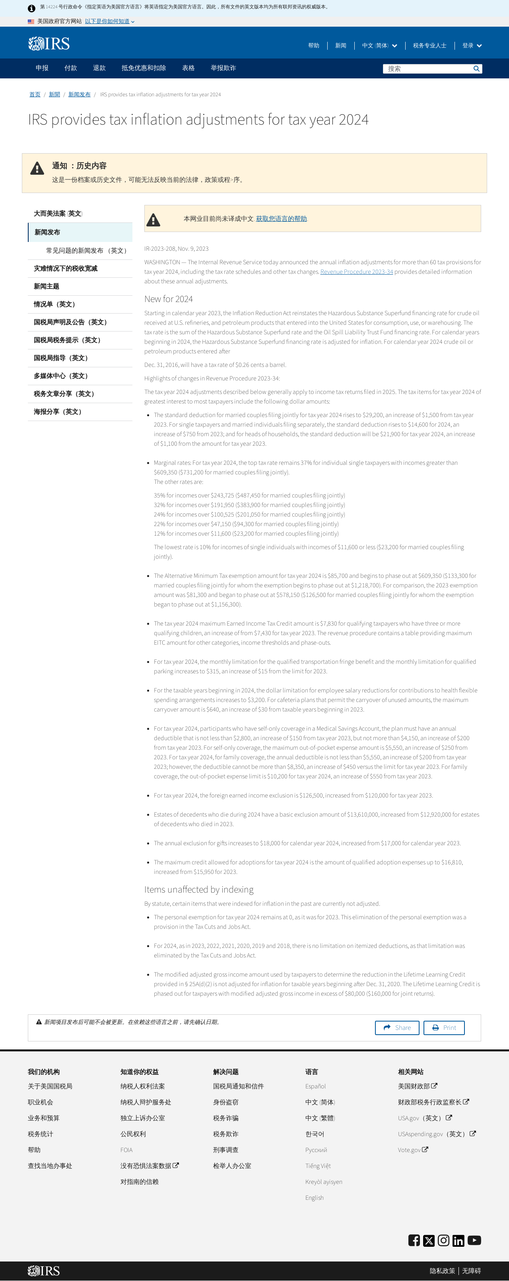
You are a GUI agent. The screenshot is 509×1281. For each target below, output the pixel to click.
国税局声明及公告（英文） (72, 320)
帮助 (313, 46)
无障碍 (471, 1271)
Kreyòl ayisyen (323, 1182)
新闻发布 (79, 95)
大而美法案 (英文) (58, 213)
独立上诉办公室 (142, 1118)
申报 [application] (42, 68)
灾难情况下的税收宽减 (65, 267)
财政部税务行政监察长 (433, 1102)
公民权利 (133, 1134)
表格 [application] (188, 68)
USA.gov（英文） (425, 1118)
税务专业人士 (430, 46)
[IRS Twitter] (429, 1243)
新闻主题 (46, 285)
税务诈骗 (226, 1118)
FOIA (126, 1150)
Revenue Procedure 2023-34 (357, 271)
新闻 (340, 46)
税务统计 (40, 1134)
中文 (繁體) (320, 1118)
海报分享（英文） (59, 410)
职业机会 (40, 1102)
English (314, 1197)
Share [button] (403, 1028)
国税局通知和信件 (238, 1086)
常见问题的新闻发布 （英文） (82, 249)
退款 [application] (99, 68)
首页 (35, 95)
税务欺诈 (226, 1134)
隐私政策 (442, 1271)
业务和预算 (44, 1118)
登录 (472, 46)
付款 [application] (70, 68)
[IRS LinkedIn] (458, 1243)
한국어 (314, 1134)
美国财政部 (417, 1086)
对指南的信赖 (139, 1182)
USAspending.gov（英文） (437, 1134)
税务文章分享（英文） (65, 392)
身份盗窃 (226, 1102)
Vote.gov (413, 1150)
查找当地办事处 (50, 1166)
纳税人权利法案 (142, 1086)
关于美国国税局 (50, 1086)
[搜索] (432, 69)
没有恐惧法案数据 (149, 1166)
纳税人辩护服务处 (145, 1102)
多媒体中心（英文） (62, 374)
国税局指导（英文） (62, 356)
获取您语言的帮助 (281, 218)
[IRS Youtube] (474, 1241)
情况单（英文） (56, 302)
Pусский (316, 1150)
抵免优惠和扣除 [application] (144, 68)
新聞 (54, 95)
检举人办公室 (232, 1166)
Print (449, 1028)
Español (315, 1086)
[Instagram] (443, 1241)
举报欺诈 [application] (223, 68)
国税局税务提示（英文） (69, 338)
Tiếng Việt (318, 1166)
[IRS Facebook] (414, 1241)
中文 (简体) (379, 46)
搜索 (476, 68)
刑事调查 (226, 1150)
